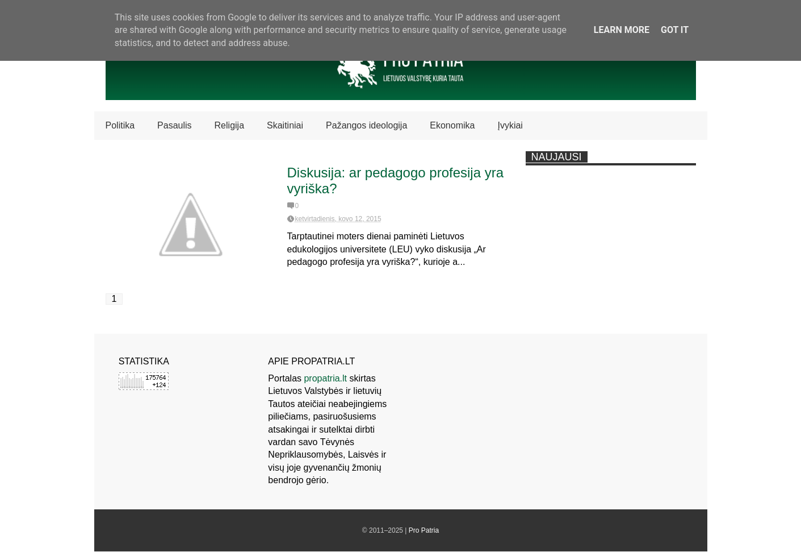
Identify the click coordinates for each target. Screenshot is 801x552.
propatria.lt (325, 378)
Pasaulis (174, 125)
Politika (120, 125)
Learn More (621, 29)
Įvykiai (509, 125)
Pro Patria (424, 530)
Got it (675, 29)
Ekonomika (452, 125)
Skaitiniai (285, 125)
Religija (229, 125)
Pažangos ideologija (366, 125)
